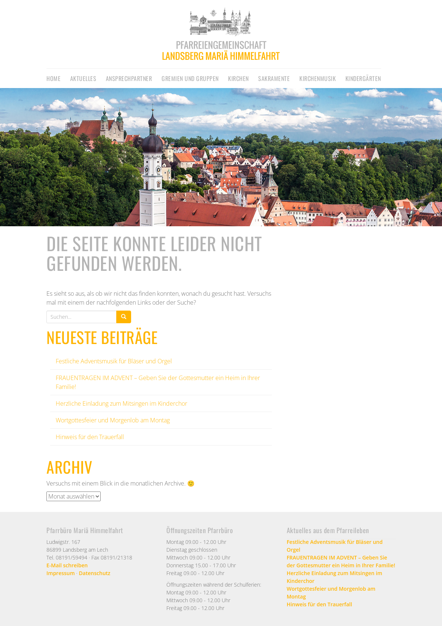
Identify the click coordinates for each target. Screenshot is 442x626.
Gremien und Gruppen (190, 78)
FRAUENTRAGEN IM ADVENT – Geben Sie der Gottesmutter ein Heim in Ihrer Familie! (341, 561)
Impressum (60, 573)
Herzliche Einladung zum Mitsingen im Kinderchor (121, 403)
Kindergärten (363, 78)
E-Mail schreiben (67, 565)
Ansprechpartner (129, 78)
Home (53, 78)
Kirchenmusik (317, 78)
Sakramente (274, 78)
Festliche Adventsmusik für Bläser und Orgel (114, 361)
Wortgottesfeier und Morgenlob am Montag (113, 420)
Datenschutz (94, 573)
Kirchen (238, 78)
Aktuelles (83, 78)
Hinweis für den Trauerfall (90, 437)
